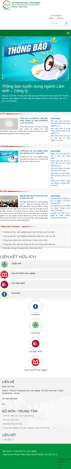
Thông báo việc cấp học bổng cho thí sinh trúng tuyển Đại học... (60, 163)
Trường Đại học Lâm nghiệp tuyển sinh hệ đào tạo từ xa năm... (29, 232)
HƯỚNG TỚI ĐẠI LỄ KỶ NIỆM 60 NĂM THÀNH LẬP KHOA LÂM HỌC (60, 215)
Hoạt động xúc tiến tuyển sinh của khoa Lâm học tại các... (60, 175)
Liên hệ (60, 18)
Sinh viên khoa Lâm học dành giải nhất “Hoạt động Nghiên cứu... (60, 123)
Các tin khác (55, 118)
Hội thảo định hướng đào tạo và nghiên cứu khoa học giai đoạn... (60, 201)
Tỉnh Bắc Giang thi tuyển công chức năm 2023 (22, 248)
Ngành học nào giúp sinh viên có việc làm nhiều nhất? (60, 156)
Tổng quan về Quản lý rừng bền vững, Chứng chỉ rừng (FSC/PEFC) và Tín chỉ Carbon (34, 120)
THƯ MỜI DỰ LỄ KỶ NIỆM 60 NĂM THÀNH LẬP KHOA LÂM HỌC (60, 208)
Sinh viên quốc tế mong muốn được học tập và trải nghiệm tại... (60, 131)
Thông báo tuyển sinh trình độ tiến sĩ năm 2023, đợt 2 (25, 240)
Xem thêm (6, 105)
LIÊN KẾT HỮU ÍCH (18, 257)
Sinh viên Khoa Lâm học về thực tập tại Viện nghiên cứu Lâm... (60, 138)
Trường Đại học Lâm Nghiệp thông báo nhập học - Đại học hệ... (30, 236)
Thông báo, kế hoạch (10, 226)
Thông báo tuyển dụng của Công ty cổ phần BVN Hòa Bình (60, 183)
